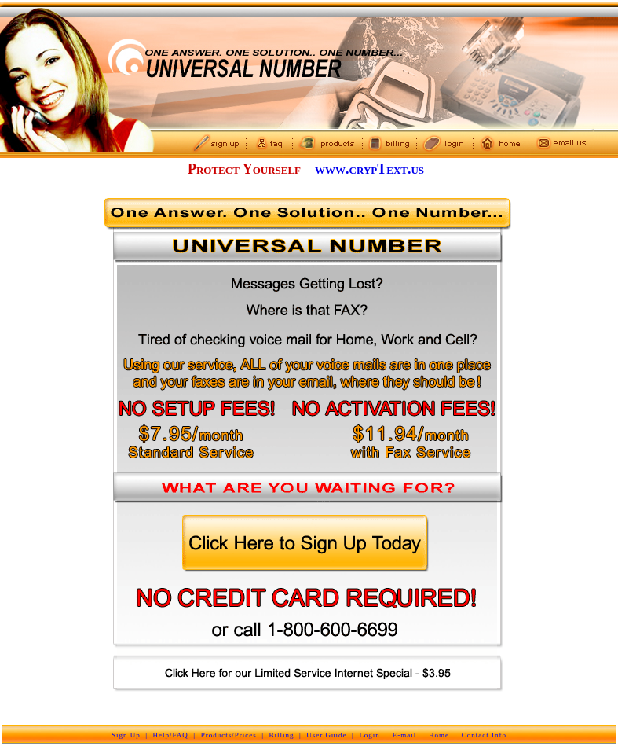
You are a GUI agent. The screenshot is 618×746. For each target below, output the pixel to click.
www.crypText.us (369, 169)
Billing (281, 735)
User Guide (326, 735)
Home (439, 735)
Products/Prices (229, 735)
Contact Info (484, 735)
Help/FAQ (170, 735)
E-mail (405, 735)
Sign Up (126, 735)
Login (369, 735)
